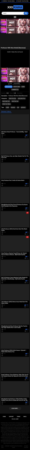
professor (23, 107)
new (18, 107)
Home (4, 416)
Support (11, 416)
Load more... (15, 408)
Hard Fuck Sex (15, 101)
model (7, 107)
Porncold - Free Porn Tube (22, 1)
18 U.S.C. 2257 (15, 419)
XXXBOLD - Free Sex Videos (9, 1)
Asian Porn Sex (12, 98)
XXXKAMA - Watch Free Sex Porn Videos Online (13, 446)
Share (23, 86)
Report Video (16, 86)
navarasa (13, 107)
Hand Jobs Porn (6, 101)
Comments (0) (15, 89)
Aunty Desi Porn (21, 98)
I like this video (9, 84)
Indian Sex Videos (6, 104)
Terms (18, 416)
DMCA (24, 416)
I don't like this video (11, 84)
